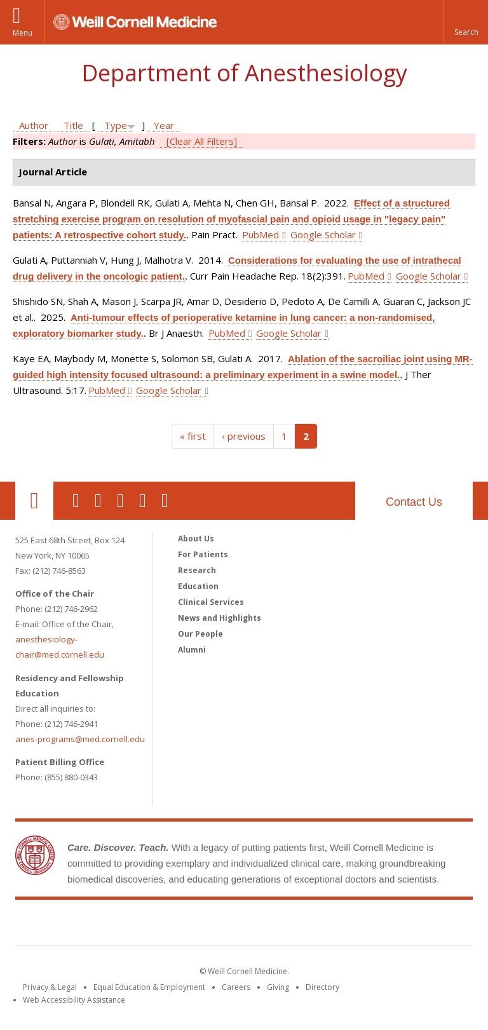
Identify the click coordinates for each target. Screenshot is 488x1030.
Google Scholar (323, 234)
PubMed (260, 234)
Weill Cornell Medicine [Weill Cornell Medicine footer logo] (244, 925)
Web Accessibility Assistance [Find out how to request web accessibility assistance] (74, 999)
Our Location (34, 501)
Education (198, 586)
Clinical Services (211, 602)
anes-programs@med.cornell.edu (80, 739)
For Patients (203, 554)
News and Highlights (219, 618)
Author (33, 125)
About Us (196, 538)
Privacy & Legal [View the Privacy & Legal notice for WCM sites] (50, 987)
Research (197, 570)
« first (193, 436)
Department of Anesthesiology (244, 72)
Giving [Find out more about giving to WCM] (278, 987)
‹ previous (244, 436)
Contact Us (414, 502)
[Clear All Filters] (201, 141)
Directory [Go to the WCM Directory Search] (322, 987)
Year (164, 125)
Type (115, 125)
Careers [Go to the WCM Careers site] (236, 987)
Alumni (192, 649)
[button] (466, 22)
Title (73, 125)
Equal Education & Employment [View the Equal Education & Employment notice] (149, 987)
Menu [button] (22, 32)
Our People (200, 633)
